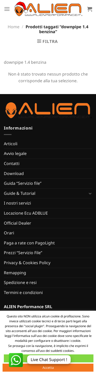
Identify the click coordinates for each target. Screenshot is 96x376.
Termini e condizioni (23, 292)
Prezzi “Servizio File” (23, 252)
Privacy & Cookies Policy (27, 262)
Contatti (11, 163)
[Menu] (7, 9)
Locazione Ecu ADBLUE (26, 213)
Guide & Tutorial (19, 193)
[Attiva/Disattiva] (90, 193)
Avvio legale (15, 153)
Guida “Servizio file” (22, 183)
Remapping (15, 273)
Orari (9, 233)
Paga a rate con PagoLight (29, 243)
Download (14, 173)
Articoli (10, 143)
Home (13, 27)
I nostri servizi (17, 203)
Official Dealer (17, 223)
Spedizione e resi (20, 282)
